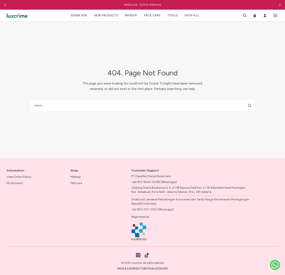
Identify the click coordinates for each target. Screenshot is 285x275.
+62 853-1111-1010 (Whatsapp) (152, 209)
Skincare (76, 183)
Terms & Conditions (128, 268)
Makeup (75, 177)
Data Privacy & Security (154, 268)
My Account (15, 183)
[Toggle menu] (275, 15)
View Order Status (19, 177)
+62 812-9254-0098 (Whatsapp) (154, 182)
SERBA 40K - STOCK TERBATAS (142, 4)
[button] (5, 5)
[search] (142, 105)
